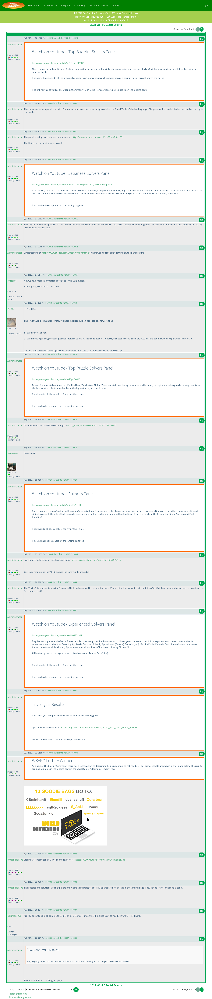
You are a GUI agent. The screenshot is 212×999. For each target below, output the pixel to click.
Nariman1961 (14, 915)
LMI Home (48, 5)
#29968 (73, 302)
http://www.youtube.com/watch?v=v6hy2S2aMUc (96, 559)
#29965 (74, 274)
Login (205, 5)
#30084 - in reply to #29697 (57, 881)
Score (125, 13)
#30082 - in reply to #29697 (57, 853)
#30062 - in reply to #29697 (57, 610)
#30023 (73, 480)
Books (116, 5)
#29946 (73, 103)
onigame (12, 280)
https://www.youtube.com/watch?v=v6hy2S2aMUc (57, 635)
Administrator (14, 44)
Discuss (134, 13)
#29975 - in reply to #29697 (57, 354)
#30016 (73, 447)
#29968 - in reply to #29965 (57, 302)
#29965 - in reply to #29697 (58, 274)
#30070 (74, 752)
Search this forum (17, 993)
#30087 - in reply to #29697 (57, 909)
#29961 (74, 218)
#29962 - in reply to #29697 (58, 246)
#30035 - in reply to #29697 (58, 554)
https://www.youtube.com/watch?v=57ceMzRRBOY (58, 62)
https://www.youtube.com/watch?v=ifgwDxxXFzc (57, 379)
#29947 (73, 131)
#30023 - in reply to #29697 (57, 480)
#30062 (73, 610)
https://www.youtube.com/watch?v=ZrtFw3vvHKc (57, 505)
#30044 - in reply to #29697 (57, 582)
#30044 (73, 582)
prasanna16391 (15, 859)
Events (105, 5)
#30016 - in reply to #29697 (57, 447)
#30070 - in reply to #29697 (58, 752)
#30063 (73, 690)
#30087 (73, 909)
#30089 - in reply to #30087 (57, 938)
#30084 (73, 881)
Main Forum (34, 5)
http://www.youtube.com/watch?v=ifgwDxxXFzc (66, 252)
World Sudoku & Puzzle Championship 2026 (106, 20)
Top (201, 39)
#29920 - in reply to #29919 (58, 38)
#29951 (73, 159)
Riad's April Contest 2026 (86, 16)
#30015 (73, 419)
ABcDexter (12, 453)
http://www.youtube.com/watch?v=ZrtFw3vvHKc (92, 425)
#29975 (73, 354)
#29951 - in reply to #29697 (57, 159)
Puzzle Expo (61, 5)
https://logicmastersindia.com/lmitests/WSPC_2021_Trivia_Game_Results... (99, 727)
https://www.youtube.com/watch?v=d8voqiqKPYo (100, 859)
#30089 (73, 938)
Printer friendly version (20, 997)
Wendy (10, 308)
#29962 (74, 246)
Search (93, 5)
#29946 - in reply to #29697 (57, 103)
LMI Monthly (79, 5)
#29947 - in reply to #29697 (57, 131)
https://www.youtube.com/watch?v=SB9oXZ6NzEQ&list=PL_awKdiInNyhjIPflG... (72, 184)
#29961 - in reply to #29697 (58, 218)
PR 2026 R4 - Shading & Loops (89, 13)
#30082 (73, 853)
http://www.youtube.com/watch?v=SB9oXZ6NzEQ (97, 137)
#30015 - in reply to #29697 (57, 419)
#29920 (74, 38)
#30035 (74, 554)
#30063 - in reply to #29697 (57, 690)
